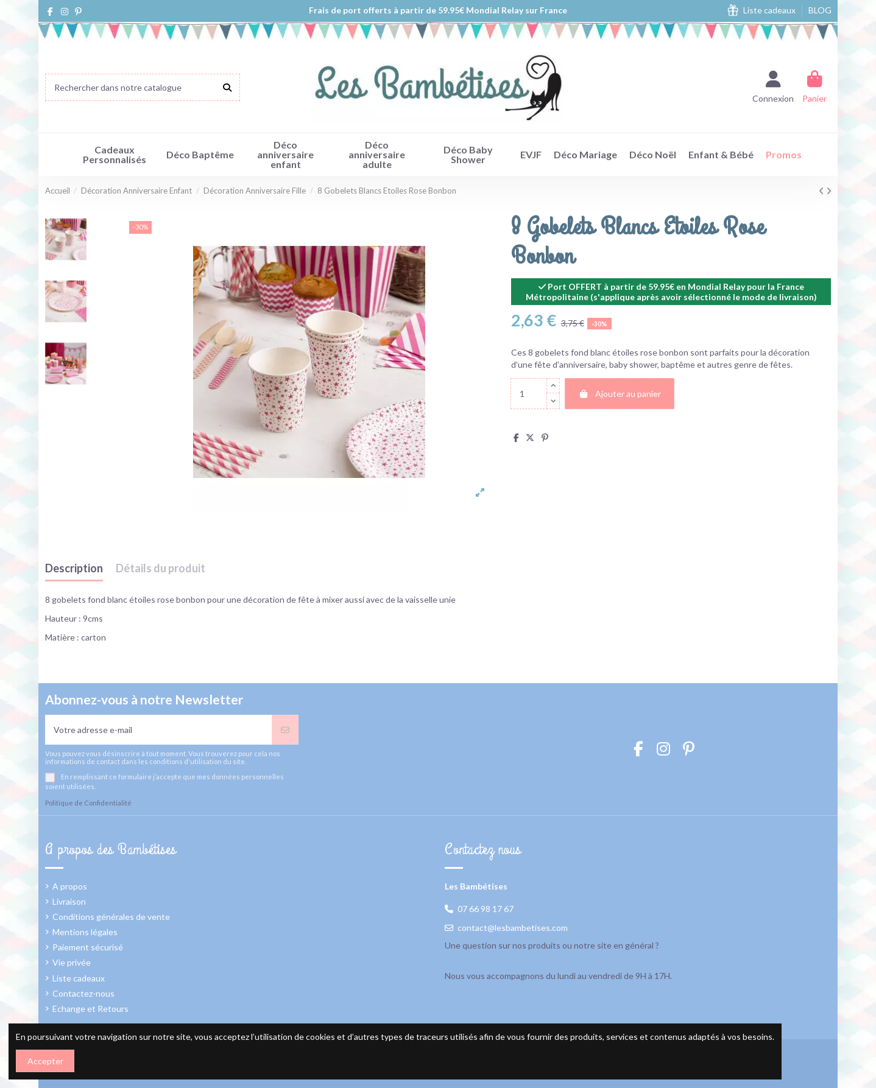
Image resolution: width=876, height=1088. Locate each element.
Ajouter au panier (619, 393)
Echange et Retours (90, 1008)
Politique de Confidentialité (88, 803)
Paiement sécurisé (87, 947)
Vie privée (71, 962)
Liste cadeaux (770, 10)
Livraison (69, 901)
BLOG (820, 10)
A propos (69, 886)
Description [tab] (74, 569)
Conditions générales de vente (111, 916)
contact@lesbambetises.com (512, 927)
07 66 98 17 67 (485, 909)
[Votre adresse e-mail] (158, 730)
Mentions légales (85, 932)
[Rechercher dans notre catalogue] (227, 87)
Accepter (45, 1061)
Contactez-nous (83, 993)
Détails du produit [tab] (160, 569)
